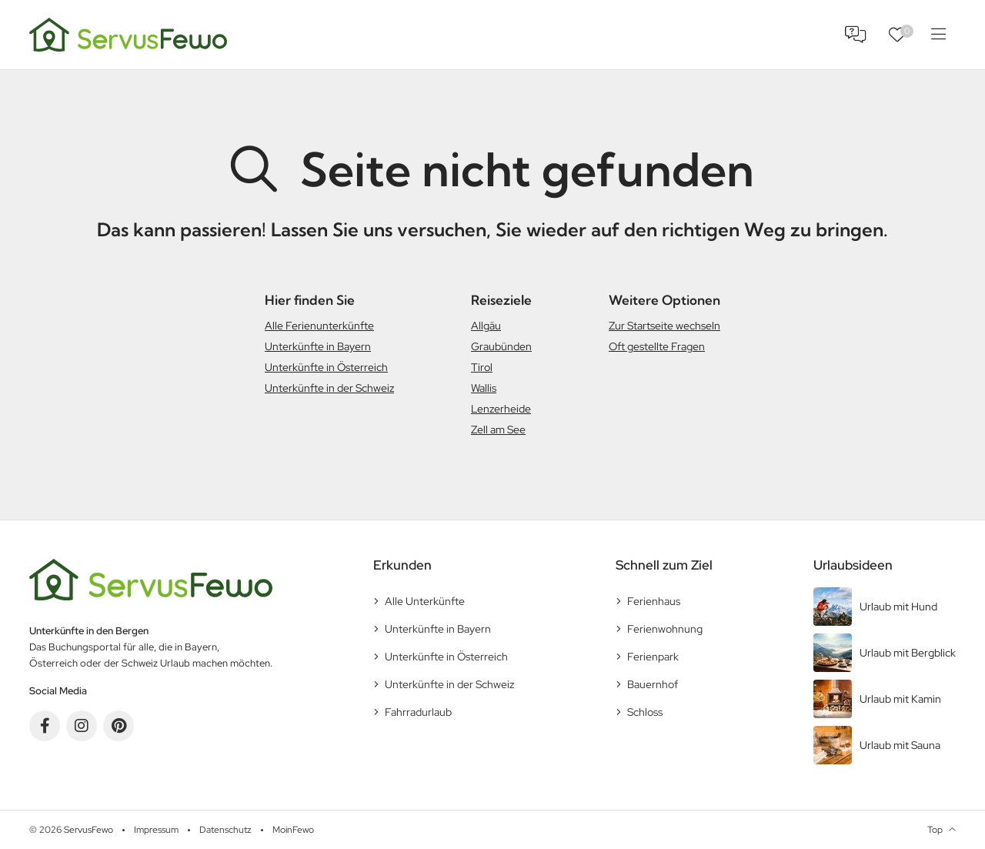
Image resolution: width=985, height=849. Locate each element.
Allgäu (486, 326)
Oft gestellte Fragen (657, 346)
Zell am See (498, 429)
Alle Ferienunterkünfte (319, 326)
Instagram (81, 725)
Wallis (483, 388)
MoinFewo (293, 830)
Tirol (481, 367)
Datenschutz (225, 830)
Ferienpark (653, 656)
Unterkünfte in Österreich (326, 367)
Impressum (156, 830)
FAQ (856, 35)
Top (935, 830)
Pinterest (118, 725)
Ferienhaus (653, 601)
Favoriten (906, 31)
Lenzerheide (501, 409)
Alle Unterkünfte (425, 601)
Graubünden (501, 346)
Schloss (645, 712)
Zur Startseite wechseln (664, 326)
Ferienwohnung (665, 629)
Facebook (44, 725)
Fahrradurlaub (418, 712)
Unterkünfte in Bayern (318, 346)
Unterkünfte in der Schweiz (329, 388)
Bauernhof (652, 684)
